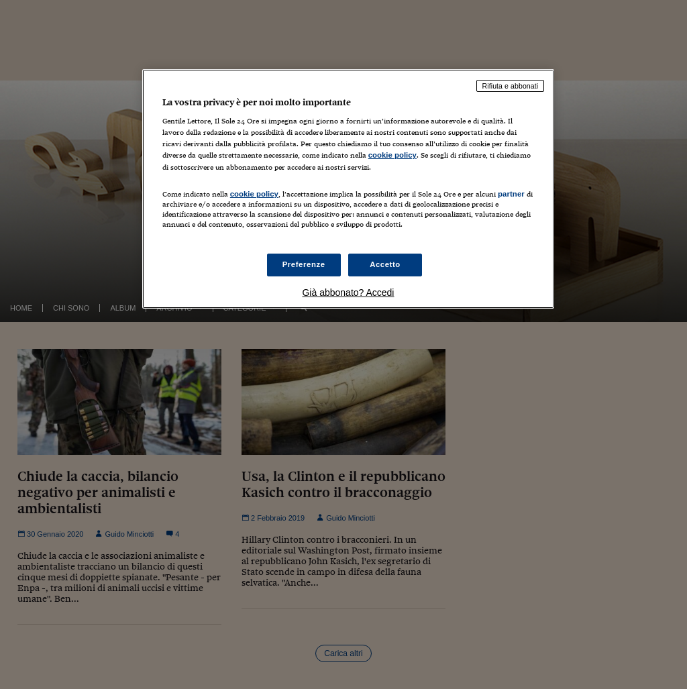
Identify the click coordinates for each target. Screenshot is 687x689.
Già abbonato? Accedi (348, 292)
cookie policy (392, 155)
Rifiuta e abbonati (510, 86)
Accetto (385, 264)
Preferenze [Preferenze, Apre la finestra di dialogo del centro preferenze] (303, 264)
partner (511, 194)
